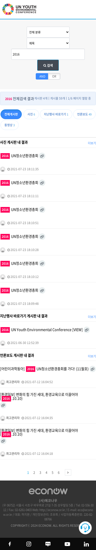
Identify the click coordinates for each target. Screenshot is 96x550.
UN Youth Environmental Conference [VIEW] (41, 330)
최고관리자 (10, 382)
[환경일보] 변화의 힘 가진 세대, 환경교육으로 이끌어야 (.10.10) (39, 397)
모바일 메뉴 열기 (88, 10)
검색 (48, 65)
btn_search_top (75, 9)
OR (54, 76)
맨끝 (68, 472)
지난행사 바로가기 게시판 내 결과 (24, 316)
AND (42, 76)
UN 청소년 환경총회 (22, 11)
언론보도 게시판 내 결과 (17, 355)
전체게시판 (11, 114)
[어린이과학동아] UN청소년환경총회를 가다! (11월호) (44, 369)
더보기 (92, 143)
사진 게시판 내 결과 (14, 142)
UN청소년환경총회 (19, 156)
